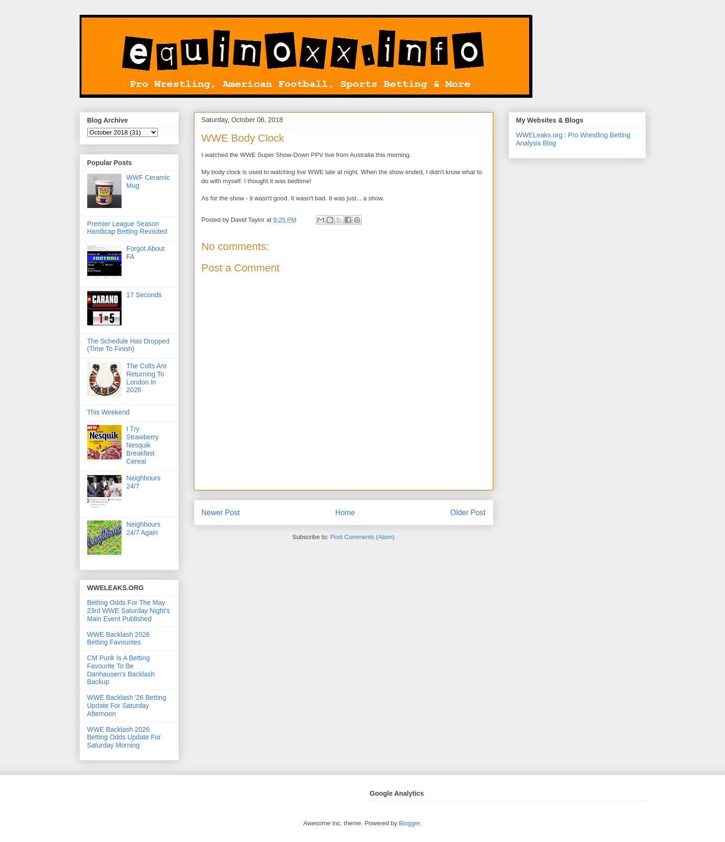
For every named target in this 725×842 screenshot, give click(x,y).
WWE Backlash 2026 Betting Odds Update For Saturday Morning (124, 737)
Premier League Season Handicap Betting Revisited (127, 228)
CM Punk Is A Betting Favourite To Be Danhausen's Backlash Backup (121, 670)
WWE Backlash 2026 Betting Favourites (118, 638)
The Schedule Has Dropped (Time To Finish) (128, 345)
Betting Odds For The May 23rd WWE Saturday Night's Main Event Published (128, 611)
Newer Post (221, 513)
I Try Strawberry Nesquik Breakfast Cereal (142, 445)
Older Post (468, 513)
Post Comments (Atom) (362, 537)
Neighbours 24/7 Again (143, 528)
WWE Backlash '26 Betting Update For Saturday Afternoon (126, 705)
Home (345, 513)
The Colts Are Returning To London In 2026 (146, 378)
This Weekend (108, 412)
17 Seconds (144, 295)
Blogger (409, 823)
